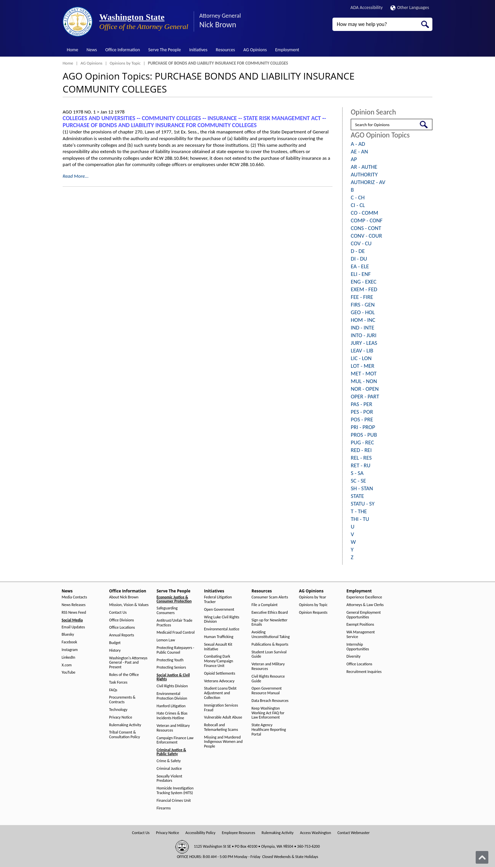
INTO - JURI (363, 335)
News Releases (74, 605)
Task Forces (118, 682)
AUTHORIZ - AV (368, 182)
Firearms (164, 808)
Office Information (122, 50)
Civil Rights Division (172, 686)
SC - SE (358, 480)
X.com (67, 665)
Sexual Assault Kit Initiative (218, 646)
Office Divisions (121, 620)
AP (354, 159)
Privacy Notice (120, 717)
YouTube (68, 672)
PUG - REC (362, 442)
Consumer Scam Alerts (269, 597)
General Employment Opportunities (363, 614)
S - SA (357, 473)
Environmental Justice (222, 629)
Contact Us (118, 612)
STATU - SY (362, 503)
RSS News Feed (74, 612)
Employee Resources (238, 833)
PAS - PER (361, 404)
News (92, 50)
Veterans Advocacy (219, 681)
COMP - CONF (366, 220)
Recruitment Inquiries (363, 672)
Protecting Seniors (171, 667)
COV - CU (361, 243)
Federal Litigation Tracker (218, 599)
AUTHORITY (364, 174)
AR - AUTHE (364, 166)
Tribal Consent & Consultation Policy (124, 734)
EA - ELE (360, 266)
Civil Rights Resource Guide (268, 678)
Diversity (353, 656)
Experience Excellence (364, 597)
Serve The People (164, 50)
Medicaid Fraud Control (176, 632)
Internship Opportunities (357, 646)
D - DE (358, 251)
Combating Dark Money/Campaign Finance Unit (218, 661)
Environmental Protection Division (172, 696)
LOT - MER (362, 365)
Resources (225, 50)
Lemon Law (166, 640)
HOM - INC (363, 320)
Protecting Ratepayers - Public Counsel (175, 650)
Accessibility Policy (201, 833)
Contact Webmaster (353, 833)
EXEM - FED (364, 289)
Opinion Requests (313, 612)
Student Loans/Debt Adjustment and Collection (220, 693)
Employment (287, 50)
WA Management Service (360, 634)
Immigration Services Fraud (221, 707)
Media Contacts (74, 597)
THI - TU (360, 519)
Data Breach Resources (269, 701)
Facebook (69, 642)
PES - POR (362, 411)
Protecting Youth (170, 660)
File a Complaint (264, 605)
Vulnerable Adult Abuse (223, 717)
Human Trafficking (219, 637)
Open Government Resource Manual (266, 690)
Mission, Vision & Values (129, 605)
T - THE (359, 511)
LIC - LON (361, 358)
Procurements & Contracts (122, 699)
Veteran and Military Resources (173, 728)
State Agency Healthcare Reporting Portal (268, 730)
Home (72, 50)
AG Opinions (255, 50)
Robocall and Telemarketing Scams (221, 727)
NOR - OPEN (365, 388)
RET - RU (360, 465)
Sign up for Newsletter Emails (269, 622)
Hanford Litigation (171, 706)
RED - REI (361, 450)
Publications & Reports (269, 644)
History (115, 650)
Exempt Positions (360, 624)
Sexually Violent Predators (169, 778)
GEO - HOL (363, 312)
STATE (357, 496)
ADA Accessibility (366, 7)
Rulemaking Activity (125, 725)
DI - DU (359, 258)
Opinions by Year (312, 597)
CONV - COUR (366, 235)
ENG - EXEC (363, 281)
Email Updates (73, 627)
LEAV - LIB (362, 350)
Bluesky (68, 634)
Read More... (76, 176)
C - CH (358, 197)
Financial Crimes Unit (174, 800)
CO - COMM (364, 212)
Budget (115, 643)
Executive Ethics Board (269, 612)
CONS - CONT (366, 228)
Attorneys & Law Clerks (365, 605)
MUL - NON (364, 381)
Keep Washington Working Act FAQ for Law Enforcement (267, 713)
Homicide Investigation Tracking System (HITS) (175, 790)
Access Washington (315, 833)
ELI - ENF (361, 274)
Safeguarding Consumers (167, 610)
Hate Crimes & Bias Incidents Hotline (172, 715)
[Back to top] (482, 857)
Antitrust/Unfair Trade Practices (174, 622)
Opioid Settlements (219, 673)
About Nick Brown (124, 597)
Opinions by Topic (125, 63)
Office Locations (122, 627)
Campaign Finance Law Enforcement (175, 740)
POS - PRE (362, 419)
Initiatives (198, 50)
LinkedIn (68, 657)
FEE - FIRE (362, 297)
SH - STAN (362, 488)
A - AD (358, 143)
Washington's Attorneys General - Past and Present (128, 663)
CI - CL (358, 205)
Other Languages (409, 7)
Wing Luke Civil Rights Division (222, 619)
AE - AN (359, 151)
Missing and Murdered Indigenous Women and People (223, 742)
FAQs (113, 690)
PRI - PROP (363, 427)
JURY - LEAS (364, 342)
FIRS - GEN (363, 304)
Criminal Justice (169, 768)
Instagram (70, 650)
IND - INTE (362, 327)
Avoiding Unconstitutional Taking (270, 634)
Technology (118, 710)
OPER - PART (365, 396)
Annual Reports (121, 635)
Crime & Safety (169, 761)
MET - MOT (364, 373)
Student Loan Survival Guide (268, 654)
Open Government (219, 609)
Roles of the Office (124, 675)
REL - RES (361, 457)
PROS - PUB (364, 434)
